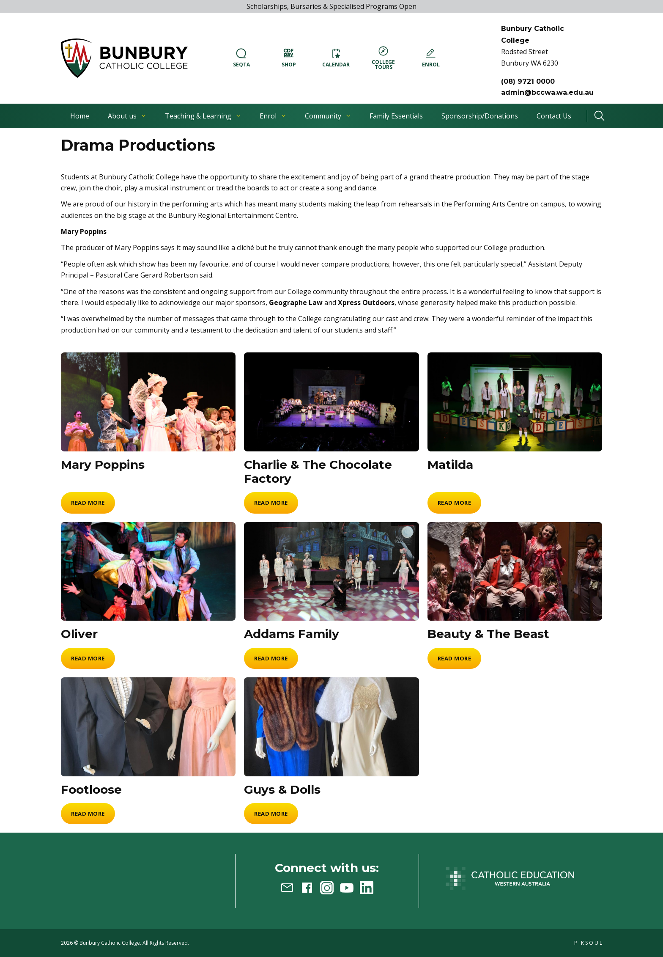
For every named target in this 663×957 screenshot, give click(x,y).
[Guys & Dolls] (331, 726)
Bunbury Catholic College (109, 942)
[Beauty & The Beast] (514, 571)
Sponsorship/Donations (479, 116)
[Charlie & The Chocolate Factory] (331, 401)
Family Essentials (396, 116)
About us (127, 116)
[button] (124, 58)
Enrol (273, 116)
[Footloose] (148, 726)
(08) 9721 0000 (528, 81)
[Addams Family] (331, 571)
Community (328, 116)
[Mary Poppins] (148, 401)
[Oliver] (148, 571)
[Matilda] (514, 401)
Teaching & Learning (203, 116)
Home (79, 116)
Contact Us (554, 116)
